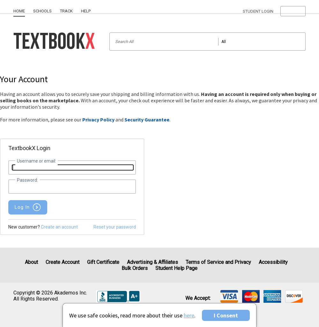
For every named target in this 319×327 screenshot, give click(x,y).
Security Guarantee (146, 119)
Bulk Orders (135, 268)
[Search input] (207, 42)
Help (86, 11)
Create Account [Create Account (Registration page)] (62, 262)
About (31, 262)
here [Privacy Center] (189, 315)
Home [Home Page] (19, 11)
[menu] (293, 11)
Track (66, 11)
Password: (27, 180)
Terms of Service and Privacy (218, 262)
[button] (293, 11)
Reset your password (114, 226)
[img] (229, 296)
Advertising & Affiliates (152, 262)
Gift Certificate (103, 262)
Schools (42, 11)
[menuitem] (21, 9)
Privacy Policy (98, 119)
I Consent (226, 315)
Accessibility (273, 262)
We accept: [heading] (198, 298)
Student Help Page (176, 268)
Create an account (59, 226)
